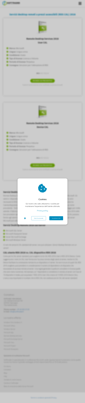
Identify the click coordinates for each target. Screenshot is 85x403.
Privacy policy (42, 211)
